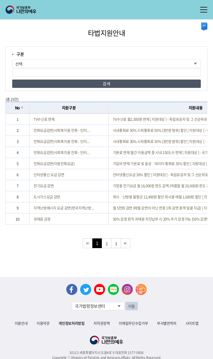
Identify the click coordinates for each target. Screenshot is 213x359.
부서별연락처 (166, 323)
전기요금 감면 (44, 185)
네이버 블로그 (113, 289)
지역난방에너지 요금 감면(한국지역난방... (64, 207)
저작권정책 (101, 323)
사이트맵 (192, 323)
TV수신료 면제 (44, 119)
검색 (106, 84)
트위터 (85, 289)
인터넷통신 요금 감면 (49, 174)
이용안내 (21, 323)
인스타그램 (127, 289)
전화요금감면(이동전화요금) (54, 163)
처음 (87, 243)
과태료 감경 (42, 218)
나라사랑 (141, 289)
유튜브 (99, 289)
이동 (131, 306)
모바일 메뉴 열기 (203, 9)
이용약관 (43, 323)
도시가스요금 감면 (47, 196)
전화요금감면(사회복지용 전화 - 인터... (62, 130)
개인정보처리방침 (71, 323)
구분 (20, 54)
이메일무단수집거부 (133, 323)
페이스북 (71, 289)
